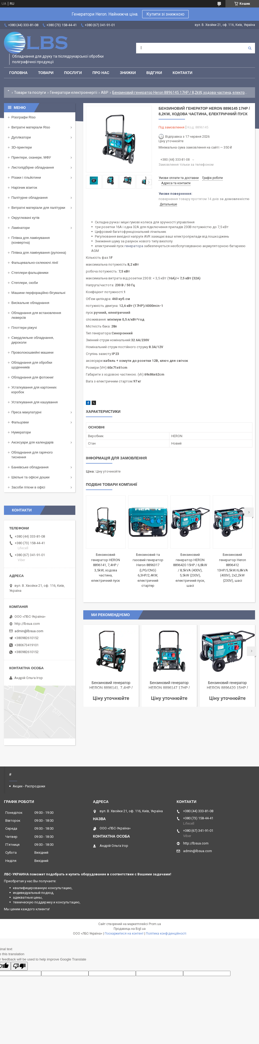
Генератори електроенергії (73, 92)
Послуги (73, 73)
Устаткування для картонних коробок (34, 389)
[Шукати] (249, 48)
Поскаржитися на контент (124, 933)
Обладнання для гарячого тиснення (32, 454)
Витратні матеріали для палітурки (38, 208)
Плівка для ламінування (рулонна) (38, 253)
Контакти (182, 73)
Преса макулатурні (26, 412)
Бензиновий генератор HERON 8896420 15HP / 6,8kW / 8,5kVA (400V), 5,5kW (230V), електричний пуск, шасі (190, 570)
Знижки (128, 73)
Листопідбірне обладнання (32, 167)
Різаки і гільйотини (26, 177)
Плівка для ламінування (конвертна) (30, 240)
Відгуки (154, 73)
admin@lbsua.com (29, 631)
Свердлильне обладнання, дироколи (32, 340)
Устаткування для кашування (34, 402)
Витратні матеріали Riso (30, 127)
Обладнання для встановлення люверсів (36, 315)
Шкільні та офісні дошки (30, 477)
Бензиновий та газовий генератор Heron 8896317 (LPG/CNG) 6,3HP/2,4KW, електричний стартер (148, 570)
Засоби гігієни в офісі (28, 487)
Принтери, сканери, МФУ (31, 157)
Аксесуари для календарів (32, 442)
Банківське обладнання (30, 467)
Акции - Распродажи (29, 786)
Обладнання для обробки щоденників (31, 365)
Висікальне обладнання (30, 303)
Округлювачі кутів (25, 218)
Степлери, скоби (24, 283)
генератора (133, 246)
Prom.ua (155, 924)
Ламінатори (20, 228)
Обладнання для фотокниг (32, 377)
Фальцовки (20, 422)
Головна (18, 73)
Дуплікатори (21, 137)
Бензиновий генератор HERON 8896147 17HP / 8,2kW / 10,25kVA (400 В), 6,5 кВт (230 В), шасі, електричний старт (169, 686)
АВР (104, 92)
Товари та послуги (30, 92)
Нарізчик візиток (24, 188)
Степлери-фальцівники (29, 273)
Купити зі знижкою (165, 14)
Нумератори (21, 432)
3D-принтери (21, 147)
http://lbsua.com (27, 624)
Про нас (100, 73)
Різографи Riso (23, 117)
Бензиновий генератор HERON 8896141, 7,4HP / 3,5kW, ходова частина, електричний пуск (110, 686)
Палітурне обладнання (29, 198)
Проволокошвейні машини (32, 352)
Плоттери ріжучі (24, 328)
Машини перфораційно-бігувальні (38, 293)
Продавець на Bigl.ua (130, 929)
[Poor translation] (19, 966)
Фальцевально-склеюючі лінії (34, 263)
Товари (45, 73)
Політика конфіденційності (166, 933)
